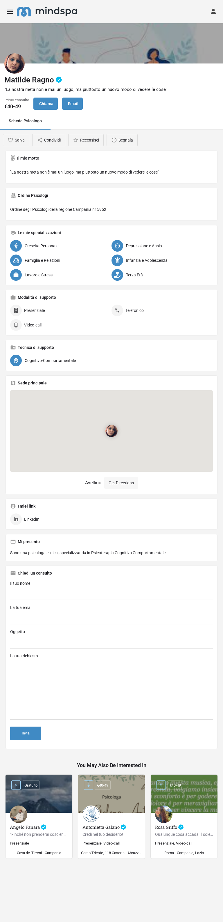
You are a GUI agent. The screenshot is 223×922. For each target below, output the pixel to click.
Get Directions (121, 483)
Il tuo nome (111, 590)
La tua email (111, 614)
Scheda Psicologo (25, 121)
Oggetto (111, 639)
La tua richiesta (111, 686)
